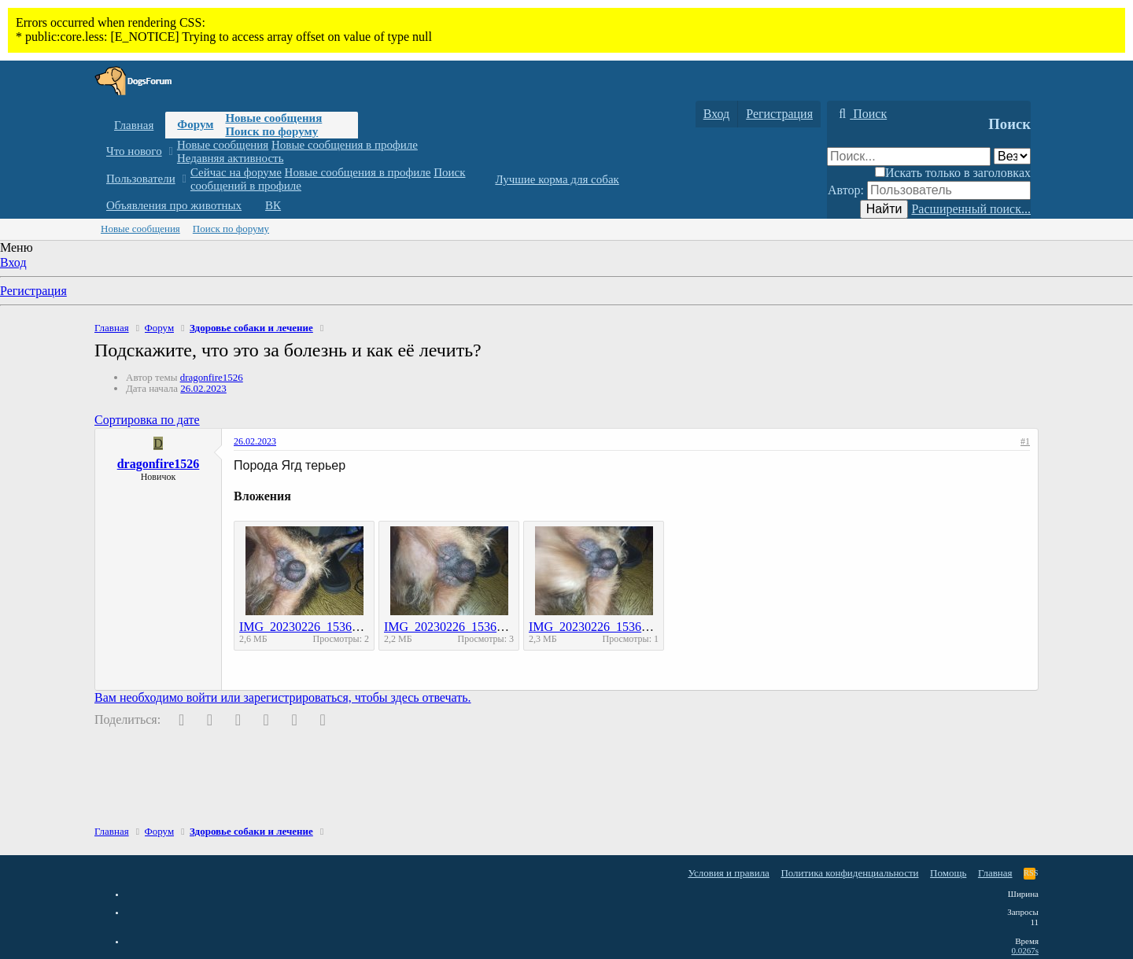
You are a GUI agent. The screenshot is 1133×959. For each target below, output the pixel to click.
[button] (170, 151)
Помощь (948, 873)
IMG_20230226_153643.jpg (601, 626)
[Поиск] (861, 114)
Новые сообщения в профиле (344, 144)
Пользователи (140, 178)
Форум (195, 124)
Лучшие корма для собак (556, 179)
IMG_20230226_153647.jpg (456, 626)
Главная (133, 125)
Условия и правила (728, 873)
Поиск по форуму (271, 131)
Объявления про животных (174, 205)
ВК (273, 205)
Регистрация (33, 290)
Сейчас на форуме (236, 172)
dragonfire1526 (211, 377)
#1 (1025, 441)
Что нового (134, 151)
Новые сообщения (273, 118)
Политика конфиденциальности (849, 873)
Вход (13, 262)
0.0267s (1025, 950)
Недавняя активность (230, 158)
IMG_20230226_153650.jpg (311, 626)
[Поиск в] (1012, 156)
